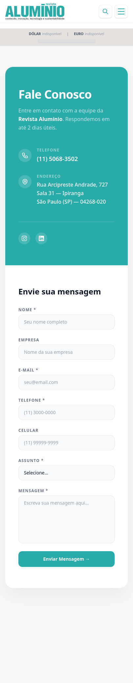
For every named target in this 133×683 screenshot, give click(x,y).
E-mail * (28, 370)
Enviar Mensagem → (66, 559)
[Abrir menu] (121, 11)
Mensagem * (33, 490)
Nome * (27, 309)
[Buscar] (105, 11)
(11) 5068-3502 (57, 159)
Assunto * (31, 460)
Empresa (28, 340)
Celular (28, 430)
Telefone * (31, 400)
